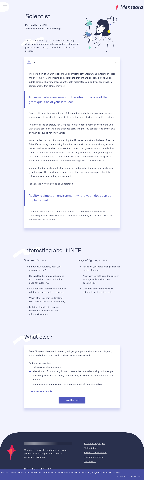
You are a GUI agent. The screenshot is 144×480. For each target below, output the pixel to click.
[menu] (4, 7)
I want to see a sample (40, 391)
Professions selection (95, 452)
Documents (90, 461)
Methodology (91, 447)
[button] (72, 62)
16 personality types (94, 443)
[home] (10, 451)
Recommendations (93, 456)
